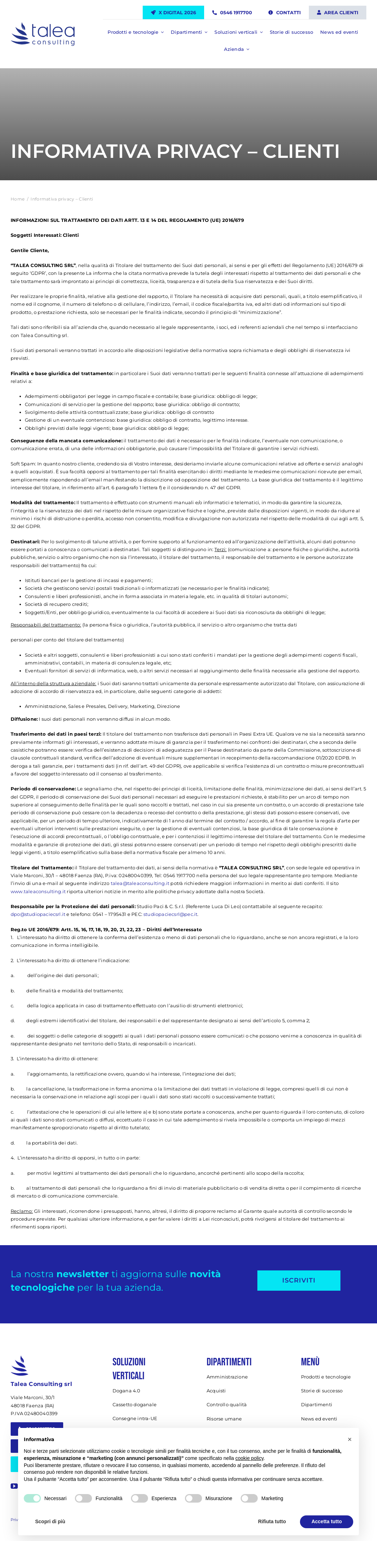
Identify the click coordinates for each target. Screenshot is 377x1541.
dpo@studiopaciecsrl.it (38, 914)
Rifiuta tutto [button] (272, 1521)
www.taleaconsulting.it (38, 891)
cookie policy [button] (249, 1458)
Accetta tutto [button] (326, 1521)
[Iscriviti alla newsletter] (298, 1280)
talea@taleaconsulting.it (140, 883)
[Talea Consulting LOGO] (43, 25)
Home (17, 199)
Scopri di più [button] (50, 1521)
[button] (349, 1439)
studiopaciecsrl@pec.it (170, 914)
